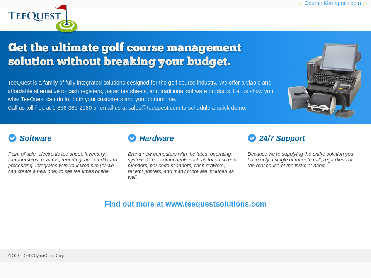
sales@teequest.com (154, 108)
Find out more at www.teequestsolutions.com (185, 204)
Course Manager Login (333, 3)
